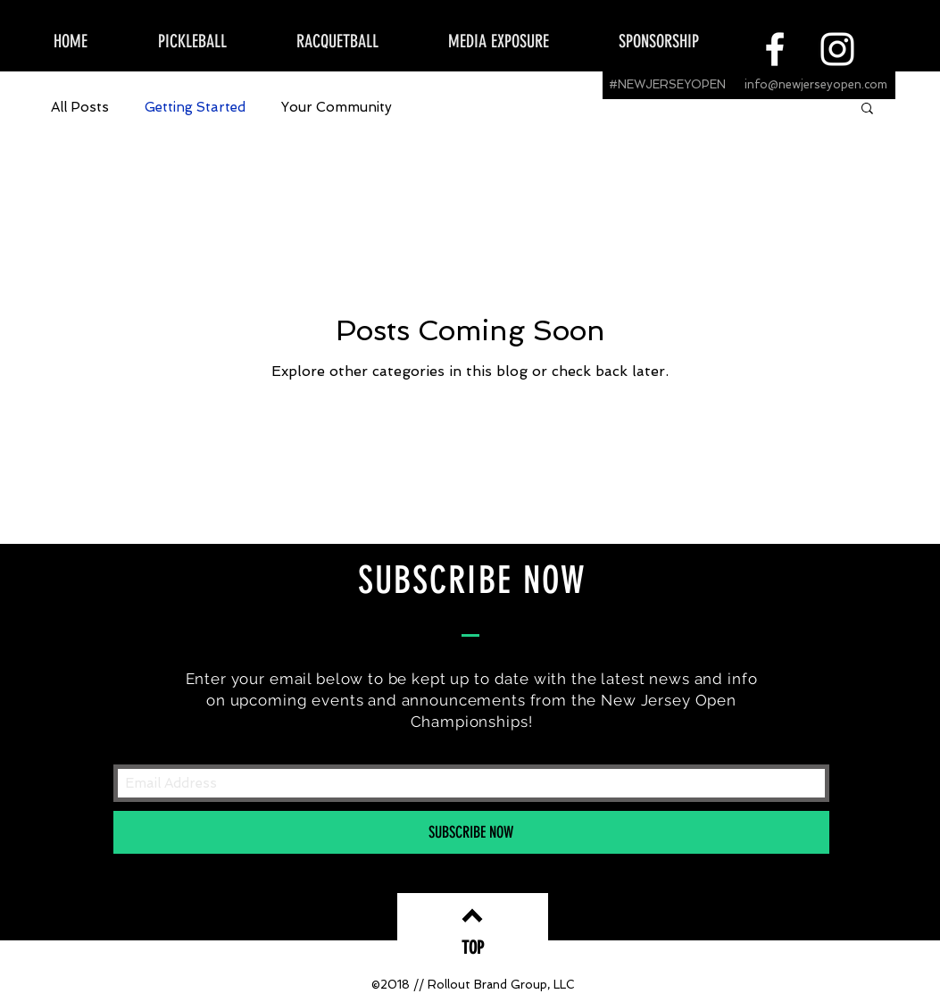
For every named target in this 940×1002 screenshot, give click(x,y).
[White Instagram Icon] (837, 49)
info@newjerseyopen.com (816, 84)
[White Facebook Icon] (775, 49)
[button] (867, 109)
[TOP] (472, 947)
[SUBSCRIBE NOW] (471, 832)
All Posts (80, 107)
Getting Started (195, 107)
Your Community (336, 107)
